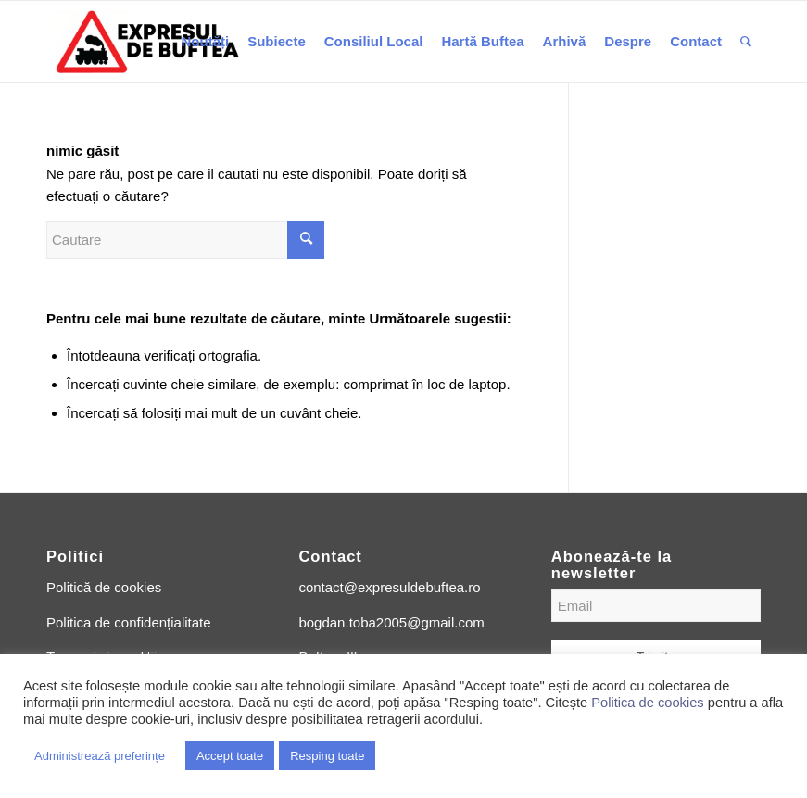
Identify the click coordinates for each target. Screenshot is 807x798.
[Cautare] (746, 41)
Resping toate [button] (327, 756)
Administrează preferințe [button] (99, 756)
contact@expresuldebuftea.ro (389, 587)
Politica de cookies (647, 702)
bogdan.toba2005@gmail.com (391, 622)
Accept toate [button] (229, 756)
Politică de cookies (103, 587)
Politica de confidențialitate (128, 622)
